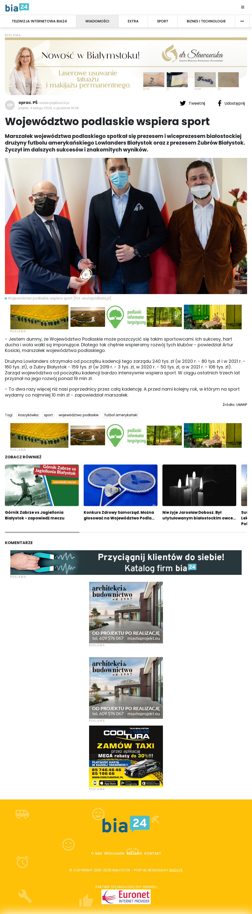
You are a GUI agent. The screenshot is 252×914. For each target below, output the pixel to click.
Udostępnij (231, 103)
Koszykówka (28, 415)
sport (48, 415)
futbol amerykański (120, 415)
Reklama (134, 853)
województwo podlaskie (79, 415)
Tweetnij (193, 103)
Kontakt (152, 853)
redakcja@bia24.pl (54, 102)
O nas (96, 853)
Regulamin (114, 853)
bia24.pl (176, 870)
